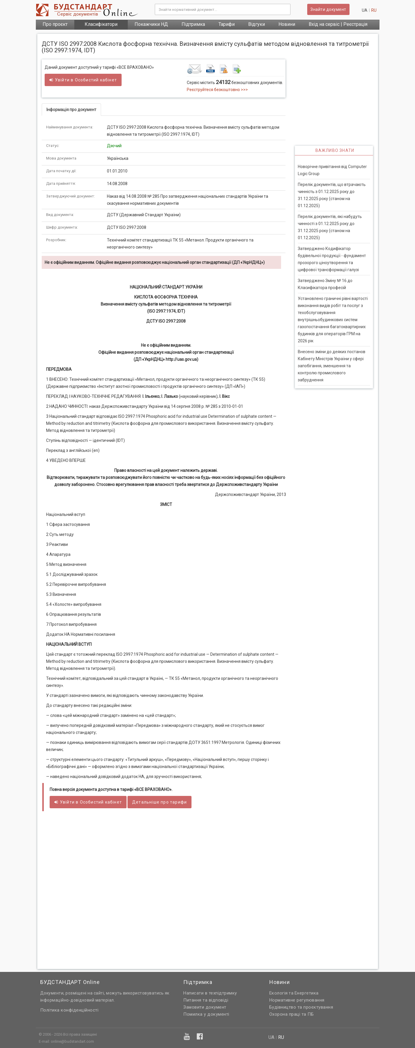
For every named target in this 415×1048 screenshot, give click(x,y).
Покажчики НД (151, 24)
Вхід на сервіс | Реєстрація (338, 24)
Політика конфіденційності (69, 1010)
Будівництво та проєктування (301, 1007)
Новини (286, 24)
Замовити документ (204, 1007)
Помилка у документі (206, 1014)
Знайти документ (328, 9)
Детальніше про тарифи (159, 802)
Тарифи (227, 24)
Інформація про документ (71, 109)
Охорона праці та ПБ (291, 1014)
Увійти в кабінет (83, 80)
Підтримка (193, 24)
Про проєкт (55, 24)
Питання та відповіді (205, 1000)
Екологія (278, 993)
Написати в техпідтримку (210, 993)
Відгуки (256, 24)
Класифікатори (101, 24)
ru (374, 10)
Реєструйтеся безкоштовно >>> (217, 89)
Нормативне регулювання (297, 1000)
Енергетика (307, 993)
